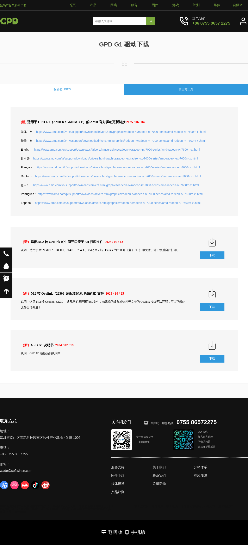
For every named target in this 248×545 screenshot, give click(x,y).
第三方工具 (186, 89)
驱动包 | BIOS (62, 89)
